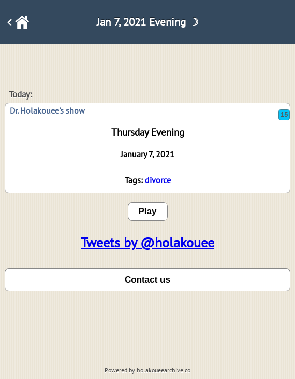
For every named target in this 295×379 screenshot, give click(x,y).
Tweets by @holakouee (147, 242)
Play (148, 211)
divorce (158, 180)
